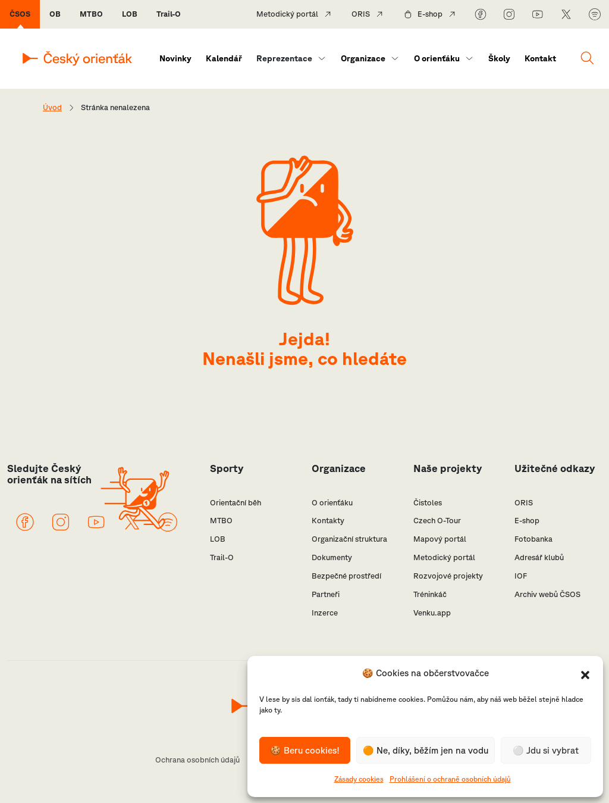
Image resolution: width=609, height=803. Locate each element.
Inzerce (325, 612)
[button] (585, 674)
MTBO (91, 14)
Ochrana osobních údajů (197, 759)
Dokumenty (332, 557)
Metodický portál (287, 14)
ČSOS (20, 14)
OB (55, 14)
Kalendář (224, 58)
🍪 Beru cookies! (305, 750)
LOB (129, 14)
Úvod (52, 107)
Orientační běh (235, 502)
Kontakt (540, 58)
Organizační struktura (349, 539)
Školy (499, 58)
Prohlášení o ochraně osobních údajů (450, 779)
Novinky (175, 58)
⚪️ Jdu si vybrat (546, 750)
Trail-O (168, 14)
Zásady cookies (359, 779)
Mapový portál (439, 539)
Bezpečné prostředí (346, 575)
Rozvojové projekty (448, 575)
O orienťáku (437, 58)
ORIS (360, 14)
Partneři (326, 594)
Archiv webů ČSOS (547, 594)
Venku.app (432, 612)
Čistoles (427, 502)
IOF (520, 575)
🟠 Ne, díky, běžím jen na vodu (425, 750)
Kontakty (328, 520)
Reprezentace (284, 58)
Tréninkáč (430, 594)
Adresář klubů (539, 557)
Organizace (363, 58)
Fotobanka (533, 539)
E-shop (429, 14)
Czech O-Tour (437, 520)
